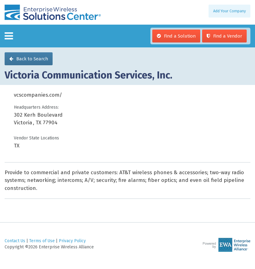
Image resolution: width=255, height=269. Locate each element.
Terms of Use (42, 240)
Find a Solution (180, 36)
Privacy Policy (72, 240)
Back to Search (32, 59)
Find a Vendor (227, 36)
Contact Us (15, 240)
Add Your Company (229, 11)
